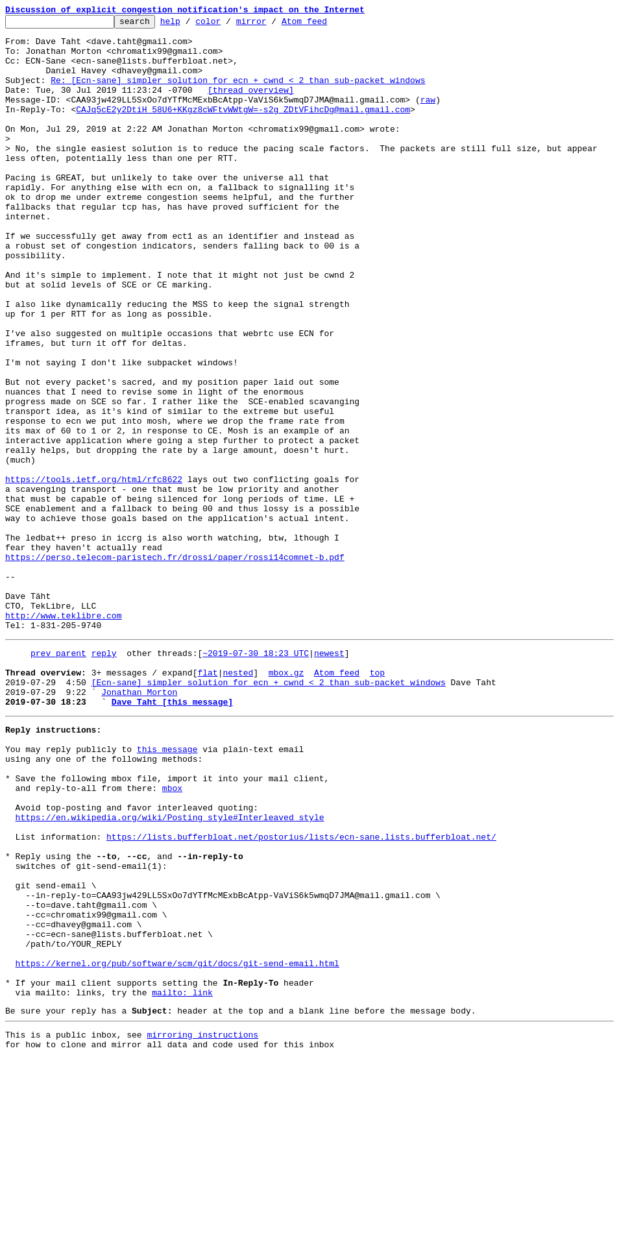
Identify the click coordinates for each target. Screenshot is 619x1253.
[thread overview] (251, 105)
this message (167, 889)
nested (238, 801)
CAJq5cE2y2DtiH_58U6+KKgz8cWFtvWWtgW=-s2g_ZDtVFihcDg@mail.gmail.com (243, 128)
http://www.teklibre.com (63, 736)
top (377, 801)
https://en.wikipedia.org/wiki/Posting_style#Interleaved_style (170, 971)
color (228, 24)
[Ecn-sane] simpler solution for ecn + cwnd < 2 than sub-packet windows (268, 812)
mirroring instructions (202, 1227)
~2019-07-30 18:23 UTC (255, 777)
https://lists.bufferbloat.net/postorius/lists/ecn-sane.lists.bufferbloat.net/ (301, 994)
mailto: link (182, 1181)
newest (329, 777)
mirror (271, 24)
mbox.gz (286, 801)
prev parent (58, 777)
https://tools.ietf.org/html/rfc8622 (93, 572)
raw (427, 117)
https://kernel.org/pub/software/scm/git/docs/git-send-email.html (177, 1146)
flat (207, 801)
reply (104, 777)
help (190, 24)
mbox (172, 936)
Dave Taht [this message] (172, 836)
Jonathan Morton (139, 824)
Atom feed (324, 24)
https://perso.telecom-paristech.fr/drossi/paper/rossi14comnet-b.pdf (175, 666)
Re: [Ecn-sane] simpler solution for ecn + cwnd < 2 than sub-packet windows (238, 93)
